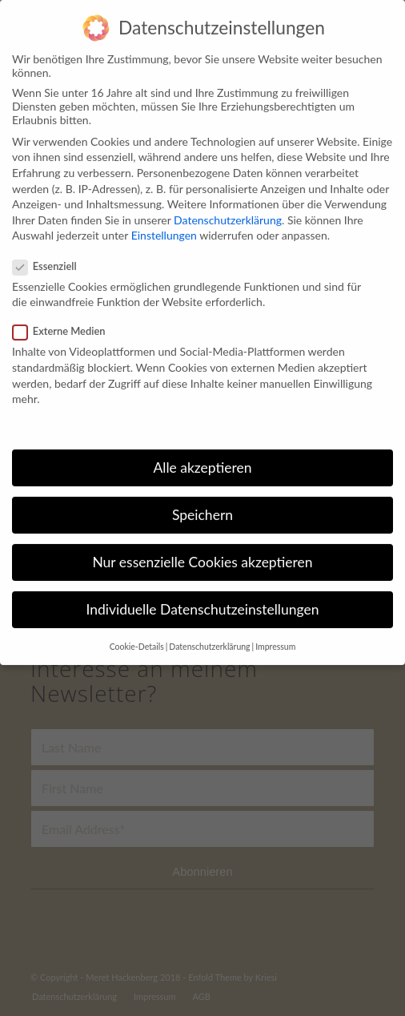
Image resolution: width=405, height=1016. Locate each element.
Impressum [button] (275, 635)
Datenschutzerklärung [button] (209, 635)
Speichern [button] (202, 503)
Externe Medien (65, 320)
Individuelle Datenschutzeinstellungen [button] (202, 599)
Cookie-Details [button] (137, 635)
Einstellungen (164, 225)
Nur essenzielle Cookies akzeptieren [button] (202, 550)
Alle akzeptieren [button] (202, 456)
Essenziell (51, 254)
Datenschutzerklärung (228, 209)
